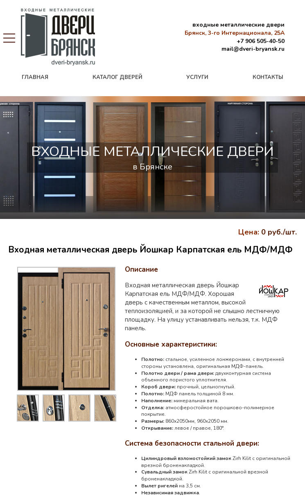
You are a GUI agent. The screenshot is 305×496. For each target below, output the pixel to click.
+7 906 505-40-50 (261, 41)
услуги (197, 77)
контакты (268, 77)
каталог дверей (117, 77)
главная (35, 77)
